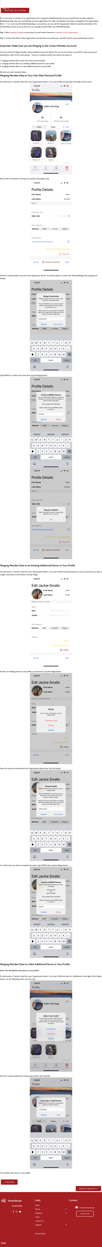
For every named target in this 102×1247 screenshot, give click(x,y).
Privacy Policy (31, 1235)
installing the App (16, 34)
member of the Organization (67, 34)
